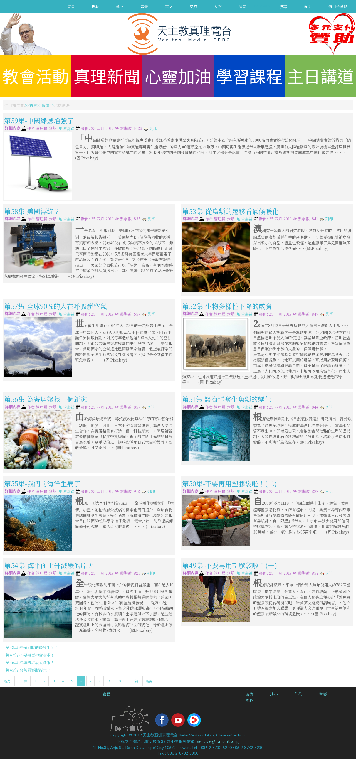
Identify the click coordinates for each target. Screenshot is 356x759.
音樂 (144, 6)
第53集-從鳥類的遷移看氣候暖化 (230, 211)
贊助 (308, 6)
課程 (249, 700)
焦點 (95, 6)
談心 (274, 694)
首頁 (71, 6)
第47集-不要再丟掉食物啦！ (30, 655)
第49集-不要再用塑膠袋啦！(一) (229, 565)
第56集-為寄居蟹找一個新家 (45, 399)
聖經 (323, 694)
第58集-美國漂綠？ (32, 211)
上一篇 (23, 681)
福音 (242, 6)
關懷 (46, 105)
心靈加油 (178, 75)
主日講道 (320, 75)
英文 (169, 6)
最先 (7, 681)
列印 (150, 128)
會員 (106, 694)
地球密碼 (66, 128)
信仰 (298, 694)
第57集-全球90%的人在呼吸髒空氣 (55, 306)
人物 (218, 6)
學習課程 (249, 75)
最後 (148, 681)
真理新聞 (106, 75)
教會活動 (35, 75)
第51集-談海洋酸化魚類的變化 (226, 399)
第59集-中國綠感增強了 (39, 120)
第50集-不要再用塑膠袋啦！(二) (229, 483)
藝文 (120, 6)
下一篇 (133, 681)
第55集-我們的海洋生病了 (42, 483)
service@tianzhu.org (218, 741)
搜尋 (283, 6)
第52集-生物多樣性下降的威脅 (227, 306)
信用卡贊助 (338, 6)
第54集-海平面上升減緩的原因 (49, 565)
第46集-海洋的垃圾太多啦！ (30, 662)
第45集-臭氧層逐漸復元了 (28, 670)
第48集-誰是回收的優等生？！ (32, 647)
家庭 (193, 6)
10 (119, 681)
